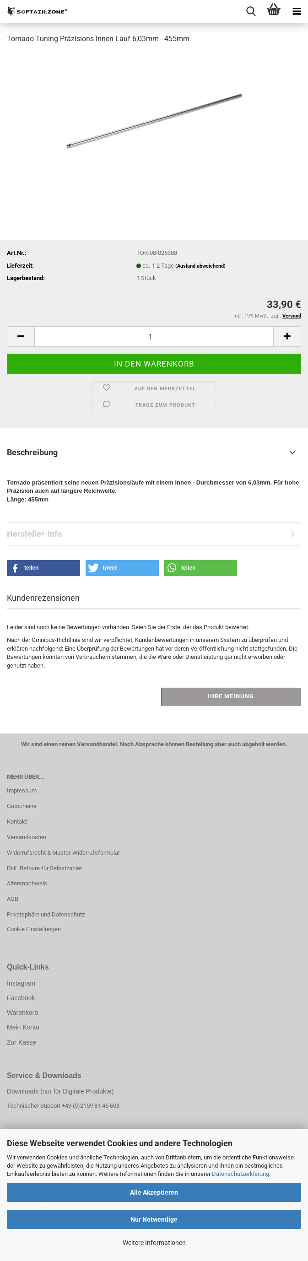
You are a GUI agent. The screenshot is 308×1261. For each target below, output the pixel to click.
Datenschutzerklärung (240, 1173)
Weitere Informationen (154, 1242)
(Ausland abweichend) (200, 266)
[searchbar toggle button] (250, 11)
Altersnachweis (27, 883)
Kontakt (17, 821)
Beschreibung (32, 452)
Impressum (22, 790)
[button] (20, 336)
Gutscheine (22, 806)
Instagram (21, 983)
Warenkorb (22, 1012)
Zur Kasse (21, 1042)
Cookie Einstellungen (34, 929)
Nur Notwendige (154, 1219)
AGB (12, 898)
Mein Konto (23, 1027)
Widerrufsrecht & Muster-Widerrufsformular (63, 852)
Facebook (21, 998)
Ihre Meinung (231, 696)
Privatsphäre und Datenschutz (46, 914)
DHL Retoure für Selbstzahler (44, 868)
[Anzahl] (154, 336)
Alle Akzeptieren (154, 1192)
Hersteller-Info (34, 534)
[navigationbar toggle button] (296, 11)
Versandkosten (26, 837)
